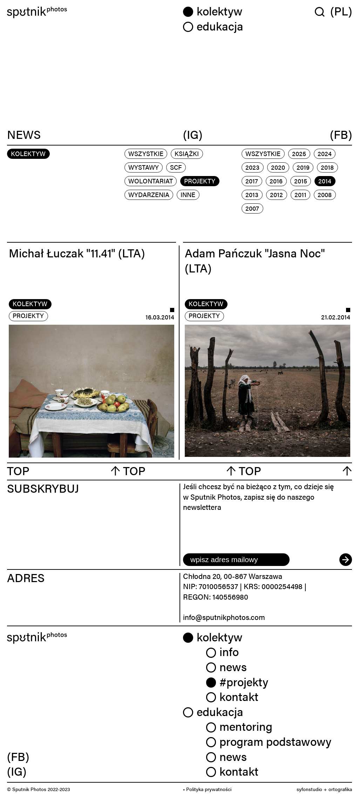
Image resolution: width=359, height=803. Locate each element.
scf (176, 167)
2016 (276, 180)
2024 (325, 153)
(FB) (341, 134)
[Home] (91, 12)
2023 (252, 167)
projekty (199, 180)
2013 (251, 194)
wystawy (143, 167)
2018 (327, 167)
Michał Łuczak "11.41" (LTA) (77, 252)
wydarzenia (148, 194)
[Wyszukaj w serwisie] (322, 12)
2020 (278, 167)
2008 (325, 194)
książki (187, 153)
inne (188, 194)
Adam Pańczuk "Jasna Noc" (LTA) (255, 260)
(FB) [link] (18, 756)
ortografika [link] (340, 788)
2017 (251, 180)
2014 (324, 180)
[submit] (345, 559)
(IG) (192, 134)
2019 (303, 167)
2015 (300, 180)
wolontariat (150, 180)
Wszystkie (145, 153)
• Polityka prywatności (207, 788)
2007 (252, 208)
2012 (276, 194)
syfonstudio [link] (309, 788)
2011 (300, 194)
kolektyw (30, 303)
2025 (299, 153)
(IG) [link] (16, 771)
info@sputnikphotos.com (224, 617)
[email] (236, 559)
